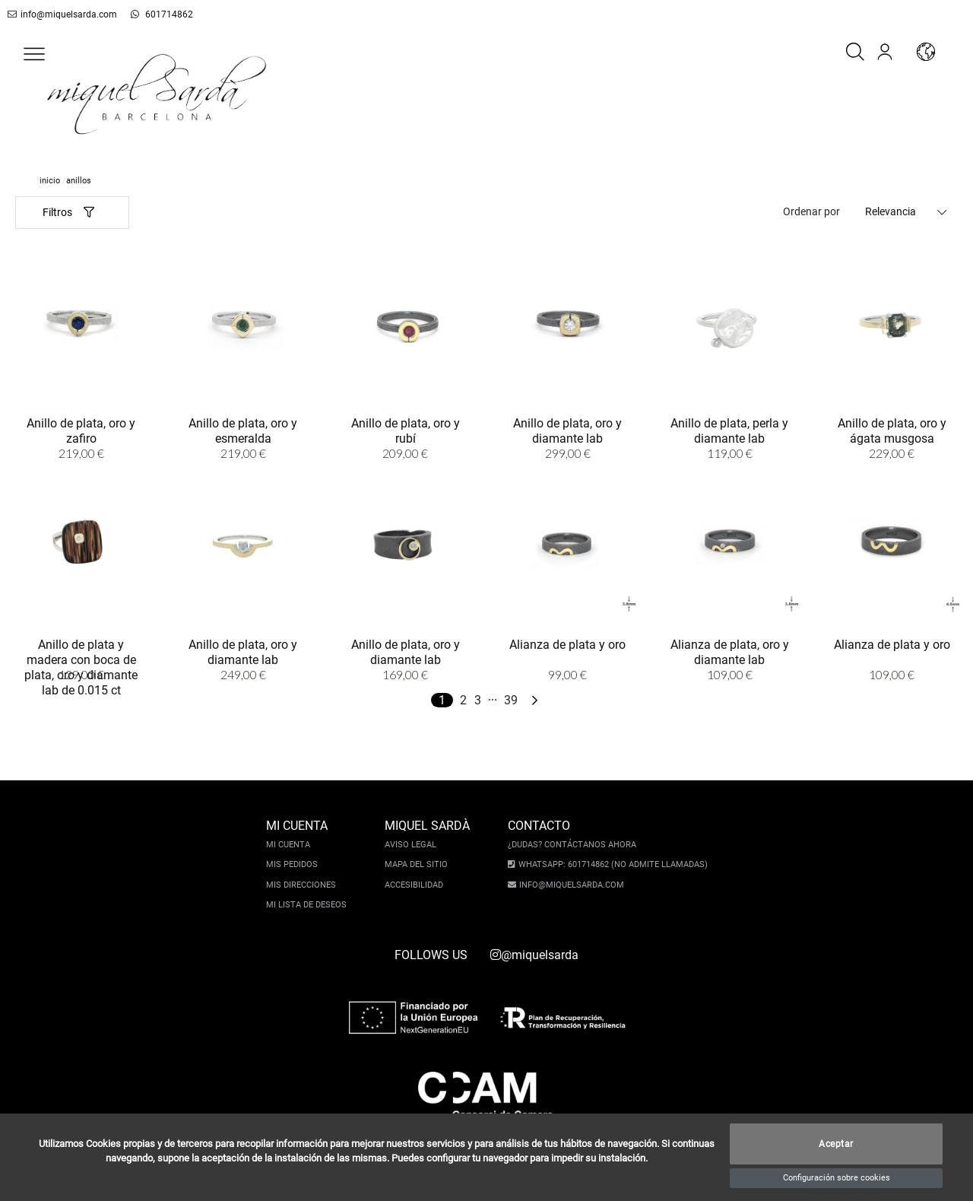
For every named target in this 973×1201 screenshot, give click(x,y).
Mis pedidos (292, 864)
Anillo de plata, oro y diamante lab (567, 431)
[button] (34, 54)
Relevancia (890, 211)
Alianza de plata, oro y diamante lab (729, 652)
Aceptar (836, 1144)
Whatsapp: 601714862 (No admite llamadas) (613, 864)
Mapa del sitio (416, 864)
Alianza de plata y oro (567, 644)
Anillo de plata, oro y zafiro (81, 431)
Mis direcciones (301, 885)
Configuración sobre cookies (836, 1178)
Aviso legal (410, 845)
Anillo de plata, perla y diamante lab (729, 431)
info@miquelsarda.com (62, 14)
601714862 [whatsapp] (162, 14)
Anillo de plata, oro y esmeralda (243, 431)
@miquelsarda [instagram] (534, 955)
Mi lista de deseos (306, 905)
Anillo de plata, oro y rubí (405, 431)
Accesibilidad (414, 885)
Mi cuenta (288, 845)
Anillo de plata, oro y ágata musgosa (892, 431)
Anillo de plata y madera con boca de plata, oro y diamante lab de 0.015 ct (81, 667)
